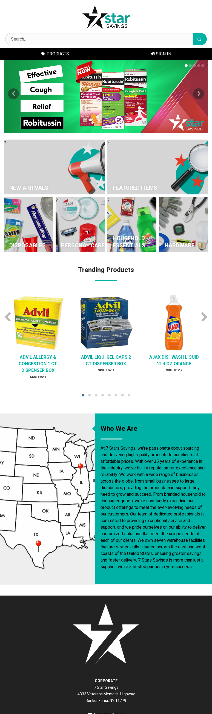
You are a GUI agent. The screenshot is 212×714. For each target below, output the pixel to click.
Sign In (161, 54)
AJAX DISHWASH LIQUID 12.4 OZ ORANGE (174, 360)
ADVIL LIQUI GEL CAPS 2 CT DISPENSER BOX (106, 360)
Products (55, 54)
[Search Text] (106, 39)
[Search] (200, 39)
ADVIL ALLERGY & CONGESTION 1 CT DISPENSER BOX (38, 364)
